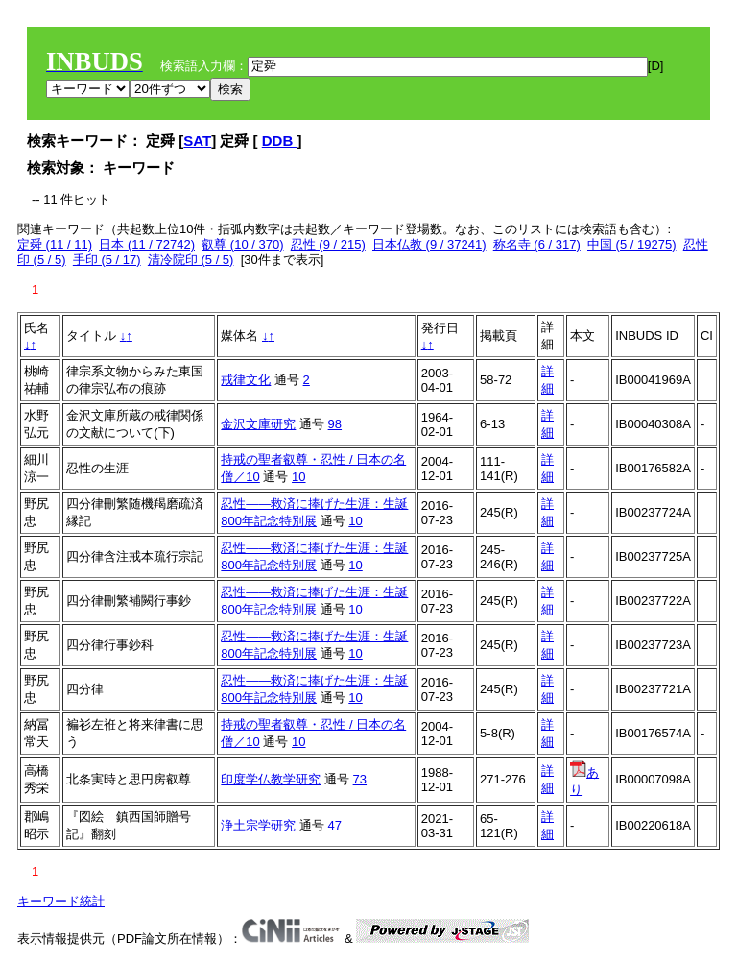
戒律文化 (246, 380)
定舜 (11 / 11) (54, 244)
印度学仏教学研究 (271, 779)
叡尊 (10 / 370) (242, 244)
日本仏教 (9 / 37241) (429, 244)
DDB (279, 141)
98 (335, 424)
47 (335, 825)
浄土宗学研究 (258, 825)
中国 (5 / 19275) (632, 244)
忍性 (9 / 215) (328, 244)
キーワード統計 (61, 901)
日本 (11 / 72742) (147, 244)
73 (360, 779)
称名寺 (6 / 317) (537, 244)
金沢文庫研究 (258, 424)
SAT (197, 141)
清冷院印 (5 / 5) (191, 260)
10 (298, 477)
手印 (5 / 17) (107, 260)
